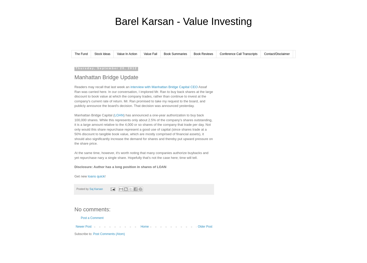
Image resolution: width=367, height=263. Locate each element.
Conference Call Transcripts (238, 54)
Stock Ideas (102, 54)
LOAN (119, 115)
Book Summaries (175, 54)
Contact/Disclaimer (277, 54)
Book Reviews (203, 54)
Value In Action (127, 54)
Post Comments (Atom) (109, 234)
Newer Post (83, 226)
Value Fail (150, 54)
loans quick (96, 176)
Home (145, 226)
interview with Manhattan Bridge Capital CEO (164, 87)
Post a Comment (92, 218)
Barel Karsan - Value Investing (183, 21)
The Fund (81, 54)
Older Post (205, 226)
